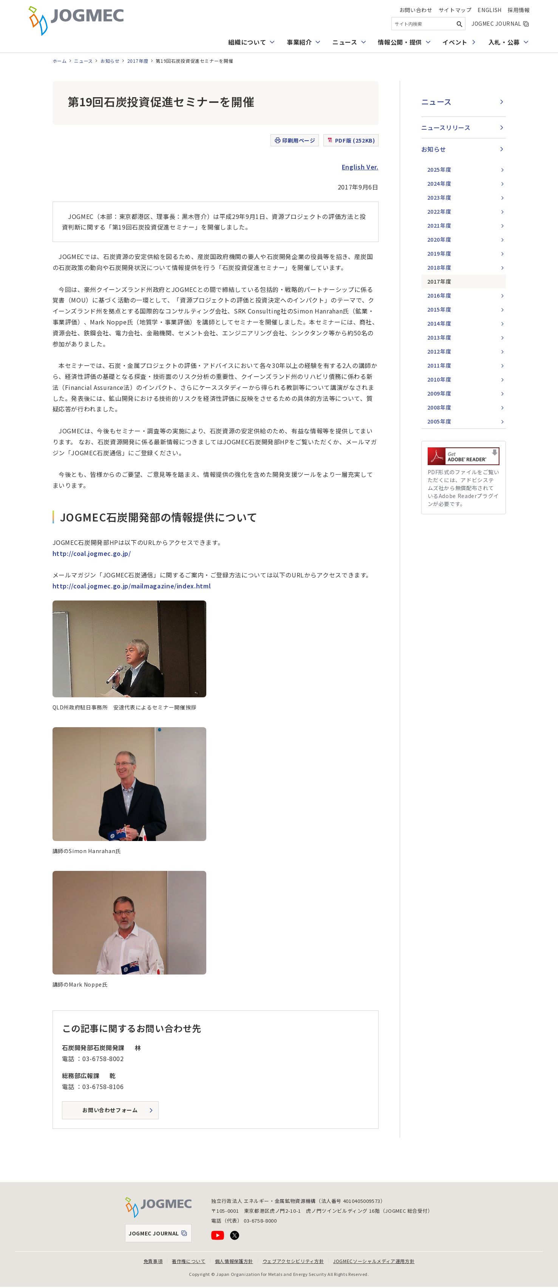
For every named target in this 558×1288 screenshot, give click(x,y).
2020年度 (439, 239)
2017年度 (137, 60)
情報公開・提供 (400, 42)
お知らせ (110, 60)
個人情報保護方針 (234, 1261)
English (489, 10)
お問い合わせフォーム (110, 1110)
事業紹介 (299, 42)
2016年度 (439, 295)
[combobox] (428, 23)
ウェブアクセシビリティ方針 (293, 1261)
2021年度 (439, 225)
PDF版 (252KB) (351, 140)
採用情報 (519, 10)
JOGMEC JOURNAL (500, 23)
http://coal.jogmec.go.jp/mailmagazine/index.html (133, 585)
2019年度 (439, 253)
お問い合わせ (416, 10)
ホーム (60, 60)
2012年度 (439, 351)
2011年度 (439, 365)
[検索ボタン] (459, 23)
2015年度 (439, 309)
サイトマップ (455, 10)
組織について (247, 42)
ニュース (344, 42)
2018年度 (439, 267)
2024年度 (439, 183)
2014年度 (439, 323)
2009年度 (439, 393)
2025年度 (439, 169)
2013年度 (439, 337)
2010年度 (439, 379)
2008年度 (439, 407)
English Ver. (360, 166)
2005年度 (439, 421)
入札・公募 (504, 42)
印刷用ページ (294, 140)
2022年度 (439, 211)
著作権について (188, 1261)
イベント (455, 42)
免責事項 (153, 1261)
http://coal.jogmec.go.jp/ (92, 553)
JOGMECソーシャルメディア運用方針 (373, 1261)
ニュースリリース (446, 127)
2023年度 (439, 197)
